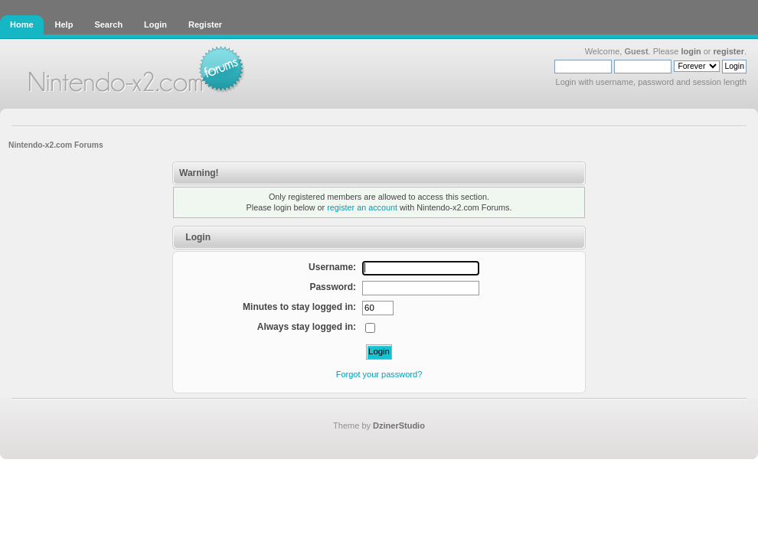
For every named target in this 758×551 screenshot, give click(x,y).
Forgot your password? (379, 374)
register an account (362, 207)
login (691, 51)
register (729, 51)
